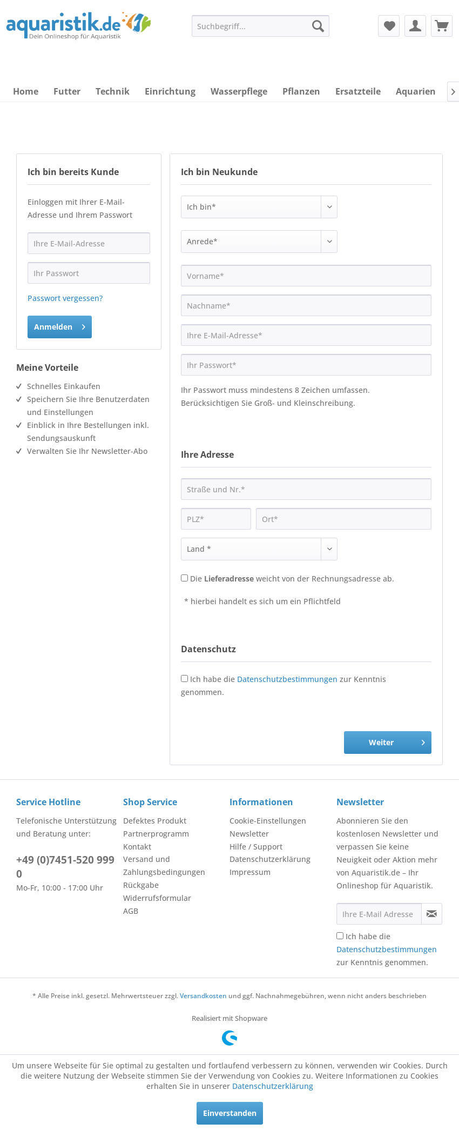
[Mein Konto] (415, 26)
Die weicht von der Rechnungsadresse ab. (292, 578)
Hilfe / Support (256, 846)
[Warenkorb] (442, 26)
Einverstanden (229, 1113)
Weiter (397, 740)
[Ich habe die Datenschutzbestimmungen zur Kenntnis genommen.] (339, 935)
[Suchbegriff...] (260, 26)
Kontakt (137, 846)
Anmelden (59, 325)
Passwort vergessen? (65, 298)
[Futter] (67, 91)
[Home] (25, 91)
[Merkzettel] (389, 26)
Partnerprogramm (156, 833)
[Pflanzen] (301, 91)
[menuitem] (260, 26)
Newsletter (249, 833)
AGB (130, 911)
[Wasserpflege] (239, 91)
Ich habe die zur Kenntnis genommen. (386, 949)
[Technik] (112, 91)
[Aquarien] (415, 91)
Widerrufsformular (157, 898)
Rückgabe (141, 885)
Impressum (250, 872)
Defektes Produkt (154, 820)
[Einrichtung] (170, 91)
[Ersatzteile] (358, 91)
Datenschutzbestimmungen (287, 679)
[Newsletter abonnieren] (432, 914)
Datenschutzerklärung (270, 859)
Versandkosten (203, 995)
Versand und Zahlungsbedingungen (164, 865)
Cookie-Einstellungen (268, 820)
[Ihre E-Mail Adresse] (379, 914)
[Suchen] (318, 26)
